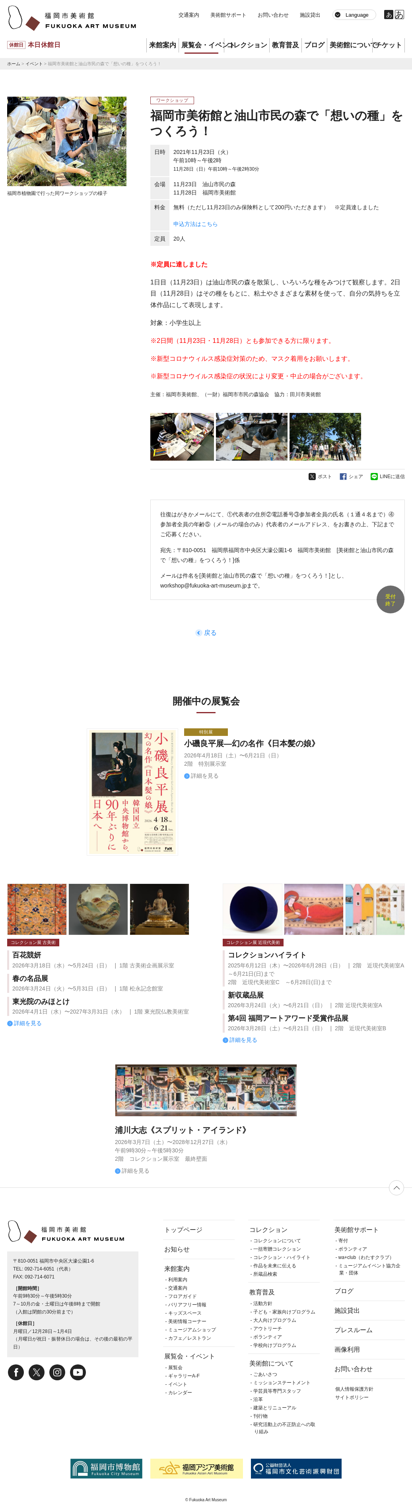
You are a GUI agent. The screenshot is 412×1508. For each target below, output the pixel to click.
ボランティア (267, 1337)
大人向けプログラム (274, 1320)
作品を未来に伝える (274, 1266)
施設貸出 (310, 15)
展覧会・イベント (202, 45)
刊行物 (260, 1416)
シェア (356, 476)
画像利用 (347, 1349)
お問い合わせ (273, 15)
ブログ (314, 45)
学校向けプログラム (274, 1345)
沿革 (258, 1399)
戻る (210, 632)
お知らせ (177, 1249)
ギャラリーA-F (184, 1376)
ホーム (13, 63)
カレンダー (180, 1392)
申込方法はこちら (195, 224)
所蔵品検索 (265, 1274)
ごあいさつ (265, 1374)
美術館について (351, 45)
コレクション (247, 45)
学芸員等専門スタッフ (277, 1391)
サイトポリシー (352, 1397)
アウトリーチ (267, 1328)
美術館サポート (228, 15)
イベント (34, 63)
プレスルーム (353, 1330)
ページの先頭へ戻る (396, 1187)
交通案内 (189, 15)
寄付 (343, 1240)
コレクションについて (277, 1240)
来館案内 (162, 45)
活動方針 (262, 1303)
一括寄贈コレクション (277, 1249)
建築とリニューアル (274, 1408)
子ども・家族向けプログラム (284, 1312)
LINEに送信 (392, 476)
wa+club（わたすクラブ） (366, 1257)
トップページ (183, 1229)
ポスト (325, 476)
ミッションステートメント (282, 1382)
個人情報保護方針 (354, 1389)
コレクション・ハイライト (282, 1257)
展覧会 (175, 1367)
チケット (388, 45)
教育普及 (285, 45)
